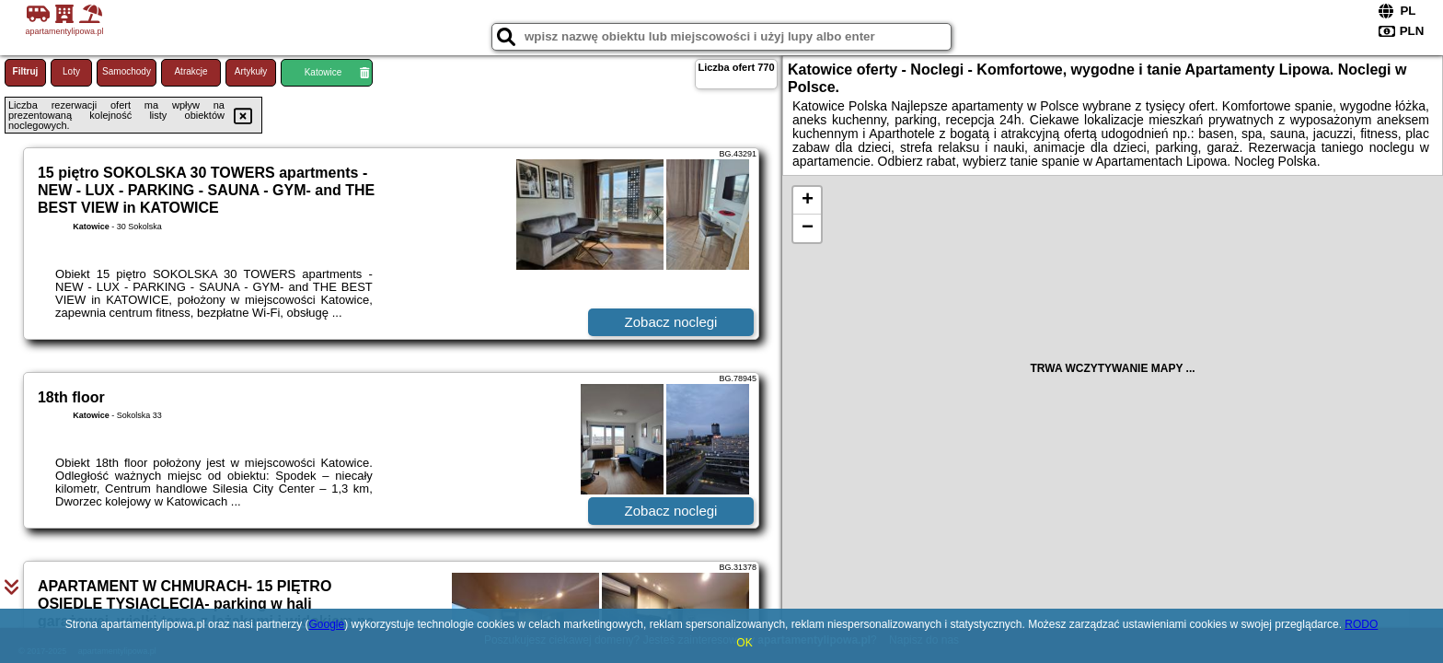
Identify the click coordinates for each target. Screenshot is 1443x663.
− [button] (808, 228)
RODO (1361, 624)
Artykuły (251, 71)
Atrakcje (190, 71)
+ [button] (808, 201)
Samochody (126, 71)
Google (326, 624)
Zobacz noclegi (671, 322)
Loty (71, 71)
